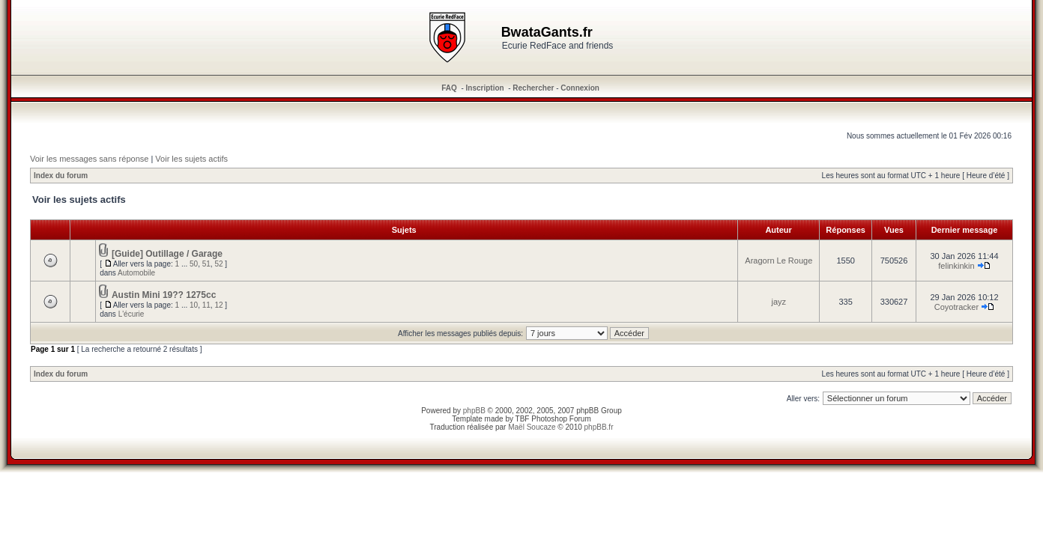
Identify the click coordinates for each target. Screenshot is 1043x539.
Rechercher (533, 88)
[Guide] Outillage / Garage (167, 254)
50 (194, 264)
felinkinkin (956, 265)
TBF (523, 419)
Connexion (579, 88)
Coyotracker (956, 306)
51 (206, 264)
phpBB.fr (599, 427)
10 (194, 305)
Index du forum (61, 175)
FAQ (449, 88)
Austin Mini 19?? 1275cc (164, 295)
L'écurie (131, 314)
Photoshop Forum (561, 419)
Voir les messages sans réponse (89, 158)
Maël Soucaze (531, 427)
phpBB (474, 410)
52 (218, 264)
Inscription (485, 88)
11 (206, 305)
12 (218, 305)
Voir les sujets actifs (191, 158)
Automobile (136, 273)
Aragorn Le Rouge (778, 260)
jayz (779, 301)
